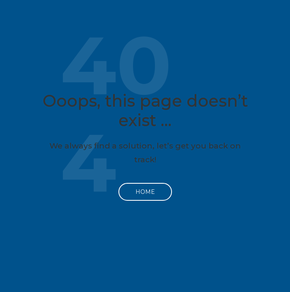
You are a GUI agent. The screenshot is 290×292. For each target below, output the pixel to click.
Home (145, 191)
